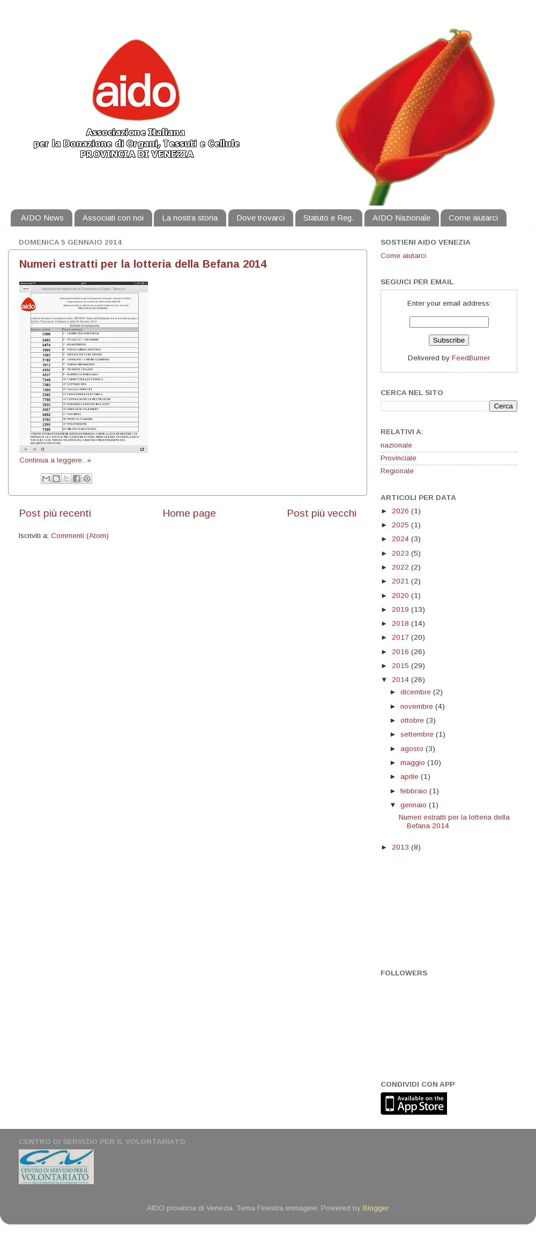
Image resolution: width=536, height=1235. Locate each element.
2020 (401, 596)
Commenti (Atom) (80, 536)
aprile (410, 776)
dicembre (416, 692)
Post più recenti (55, 513)
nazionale (396, 445)
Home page (189, 513)
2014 (401, 680)
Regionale (397, 471)
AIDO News (42, 217)
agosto (413, 749)
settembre (418, 734)
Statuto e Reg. (328, 217)
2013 (401, 847)
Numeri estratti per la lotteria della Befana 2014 (142, 264)
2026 (401, 511)
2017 (401, 637)
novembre (417, 706)
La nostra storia (190, 217)
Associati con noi (113, 217)
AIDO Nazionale (401, 217)
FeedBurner (471, 358)
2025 (401, 525)
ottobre (413, 720)
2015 (401, 666)
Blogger (375, 1208)
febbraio (414, 791)
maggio (413, 763)
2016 (401, 652)
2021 (401, 581)
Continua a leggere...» (55, 460)
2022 (401, 567)
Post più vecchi (321, 513)
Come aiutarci (473, 217)
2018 (401, 623)
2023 (401, 553)
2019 (401, 609)
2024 (401, 539)
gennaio (414, 805)
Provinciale (398, 458)
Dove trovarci (260, 217)
